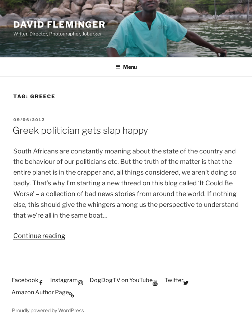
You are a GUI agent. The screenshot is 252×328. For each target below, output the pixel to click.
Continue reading (39, 235)
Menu (126, 67)
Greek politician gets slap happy (80, 130)
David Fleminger (59, 24)
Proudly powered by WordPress (48, 310)
